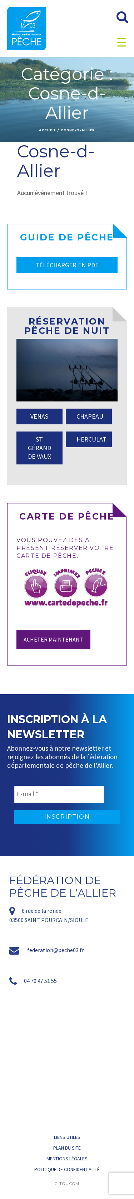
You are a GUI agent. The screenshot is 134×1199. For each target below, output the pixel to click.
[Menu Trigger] (121, 42)
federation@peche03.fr (55, 950)
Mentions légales (67, 1158)
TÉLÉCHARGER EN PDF (66, 265)
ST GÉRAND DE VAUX (39, 447)
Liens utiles (67, 1137)
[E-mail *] (59, 794)
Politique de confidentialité (67, 1169)
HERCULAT (91, 439)
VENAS (39, 416)
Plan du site (67, 1148)
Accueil (47, 130)
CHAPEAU (89, 416)
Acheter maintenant (53, 639)
